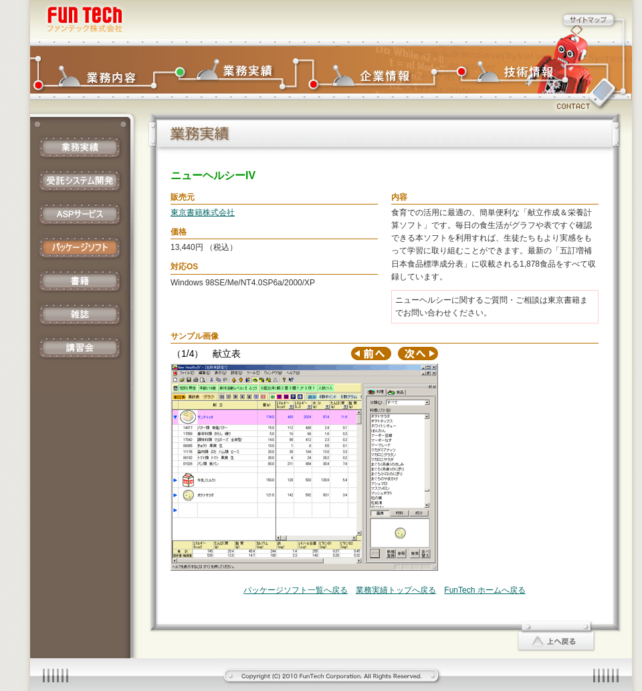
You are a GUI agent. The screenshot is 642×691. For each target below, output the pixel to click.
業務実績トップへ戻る (396, 590)
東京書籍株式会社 (203, 212)
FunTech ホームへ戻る (484, 590)
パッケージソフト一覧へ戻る (295, 590)
